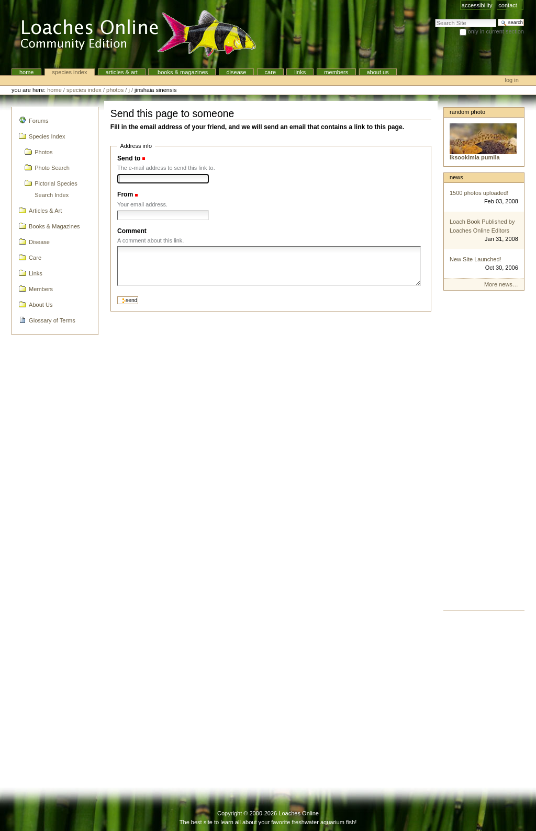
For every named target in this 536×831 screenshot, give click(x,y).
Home (26, 72)
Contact (507, 5)
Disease (236, 72)
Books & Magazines (182, 72)
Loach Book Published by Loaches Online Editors (482, 226)
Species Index (69, 72)
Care (270, 72)
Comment (132, 231)
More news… (501, 284)
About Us (377, 72)
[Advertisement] (483, 453)
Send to (128, 158)
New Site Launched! (475, 259)
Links (300, 72)
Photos (115, 90)
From (125, 194)
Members (336, 72)
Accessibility (477, 5)
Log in (512, 80)
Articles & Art (122, 72)
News (456, 177)
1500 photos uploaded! (479, 193)
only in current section (496, 31)
